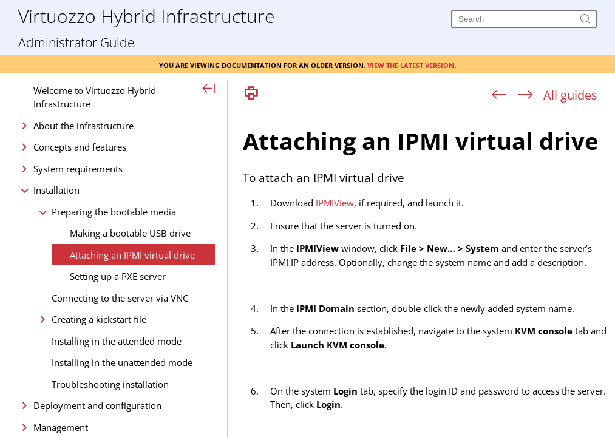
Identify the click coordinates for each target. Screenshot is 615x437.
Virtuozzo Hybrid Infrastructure (146, 15)
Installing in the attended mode (117, 341)
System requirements (78, 169)
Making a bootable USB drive (130, 233)
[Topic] (426, 272)
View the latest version (410, 64)
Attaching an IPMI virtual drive (132, 255)
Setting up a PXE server (118, 276)
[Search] (524, 19)
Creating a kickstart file (99, 319)
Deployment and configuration (97, 405)
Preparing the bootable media (114, 212)
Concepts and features (79, 147)
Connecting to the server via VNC (120, 298)
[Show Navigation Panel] (209, 89)
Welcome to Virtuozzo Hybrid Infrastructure (94, 97)
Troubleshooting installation (110, 384)
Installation (56, 190)
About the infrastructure (83, 126)
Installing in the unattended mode (122, 362)
